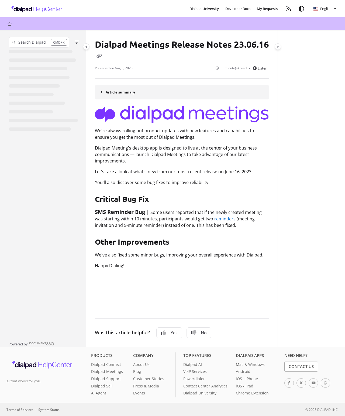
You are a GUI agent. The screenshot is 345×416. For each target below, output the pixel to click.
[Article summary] (182, 92)
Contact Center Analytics (205, 386)
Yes (169, 333)
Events (139, 393)
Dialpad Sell (102, 386)
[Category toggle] (86, 46)
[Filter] (77, 42)
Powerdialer (194, 378)
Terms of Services (19, 409)
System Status (49, 409)
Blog (137, 371)
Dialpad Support (106, 378)
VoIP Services (195, 371)
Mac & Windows (250, 364)
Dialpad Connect (106, 364)
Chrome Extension (252, 393)
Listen (260, 68)
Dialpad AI (192, 364)
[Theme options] (301, 8)
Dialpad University (199, 393)
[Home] (10, 23)
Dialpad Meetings (107, 371)
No (199, 333)
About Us (141, 364)
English (322, 8)
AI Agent (98, 393)
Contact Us (301, 366)
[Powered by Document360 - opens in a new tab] (31, 343)
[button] (35, 8)
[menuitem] (204, 8)
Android (243, 371)
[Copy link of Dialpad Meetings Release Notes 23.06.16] (99, 55)
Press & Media (146, 386)
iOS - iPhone (247, 378)
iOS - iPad (244, 386)
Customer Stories (148, 378)
